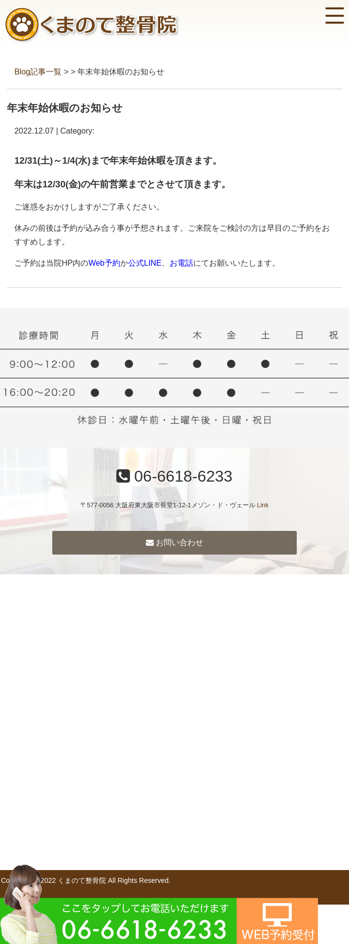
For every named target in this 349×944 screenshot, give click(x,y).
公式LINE (145, 263)
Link (262, 505)
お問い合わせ (174, 542)
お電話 (181, 263)
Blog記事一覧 (38, 72)
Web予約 (104, 263)
